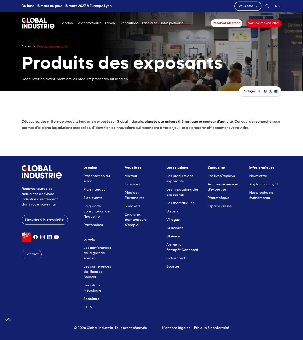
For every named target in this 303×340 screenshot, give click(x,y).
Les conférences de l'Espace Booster (97, 272)
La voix (110, 23)
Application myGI (263, 184)
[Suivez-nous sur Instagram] (42, 237)
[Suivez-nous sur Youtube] (56, 237)
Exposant (132, 184)
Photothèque (218, 198)
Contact (32, 254)
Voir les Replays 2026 (263, 23)
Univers (172, 211)
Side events (92, 198)
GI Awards (174, 228)
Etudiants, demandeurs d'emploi (135, 220)
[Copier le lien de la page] (259, 91)
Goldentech (176, 258)
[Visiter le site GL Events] (26, 237)
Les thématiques (89, 23)
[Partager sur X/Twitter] (270, 91)
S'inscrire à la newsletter (45, 220)
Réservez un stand (226, 23)
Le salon (67, 23)
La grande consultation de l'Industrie (96, 212)
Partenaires (93, 225)
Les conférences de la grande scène (97, 253)
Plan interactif (95, 190)
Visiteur (131, 176)
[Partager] (265, 91)
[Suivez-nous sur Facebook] (35, 237)
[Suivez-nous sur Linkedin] (49, 237)
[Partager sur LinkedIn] (275, 91)
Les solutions (128, 23)
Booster (172, 267)
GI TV (87, 307)
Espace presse (220, 206)
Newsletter (258, 176)
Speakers (91, 299)
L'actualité (149, 23)
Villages (173, 220)
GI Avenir (173, 236)
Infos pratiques (172, 23)
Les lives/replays (221, 176)
